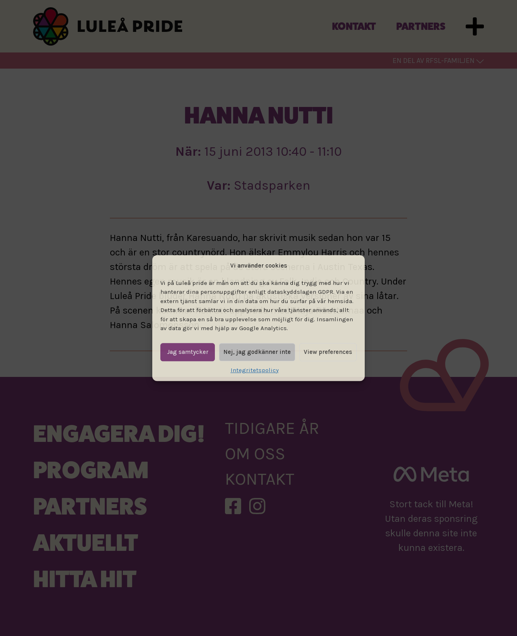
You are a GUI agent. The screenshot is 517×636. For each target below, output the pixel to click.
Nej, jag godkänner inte (257, 352)
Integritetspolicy (255, 370)
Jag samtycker (187, 352)
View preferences (328, 352)
